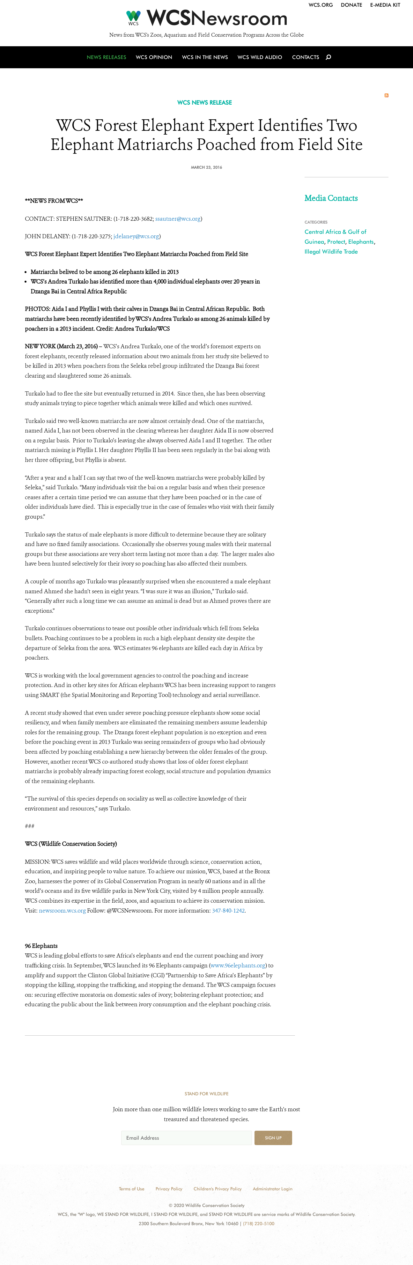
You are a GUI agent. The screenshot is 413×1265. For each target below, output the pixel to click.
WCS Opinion (155, 58)
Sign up (273, 1137)
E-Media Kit (385, 5)
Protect (336, 241)
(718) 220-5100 (258, 1223)
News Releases (108, 58)
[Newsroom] (206, 20)
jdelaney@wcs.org (136, 236)
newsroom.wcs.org (62, 910)
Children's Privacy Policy (218, 1188)
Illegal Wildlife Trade (331, 251)
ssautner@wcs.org (178, 219)
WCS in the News (205, 58)
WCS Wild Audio (260, 58)
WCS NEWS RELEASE (204, 102)
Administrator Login (272, 1188)
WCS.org (321, 5)
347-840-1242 (228, 910)
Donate (351, 5)
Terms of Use (131, 1188)
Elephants (361, 241)
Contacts (305, 58)
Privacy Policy (169, 1188)
